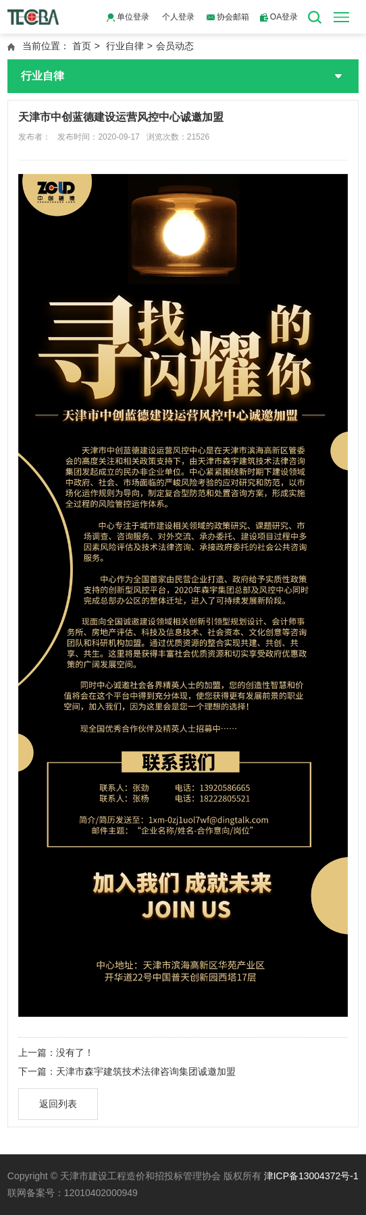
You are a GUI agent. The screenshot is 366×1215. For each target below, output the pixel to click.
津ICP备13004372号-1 (311, 1175)
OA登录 (279, 17)
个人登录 (178, 17)
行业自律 (125, 45)
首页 (81, 45)
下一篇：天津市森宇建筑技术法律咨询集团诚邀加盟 (127, 1071)
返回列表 (58, 1103)
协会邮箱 (228, 17)
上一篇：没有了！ (56, 1052)
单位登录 (128, 17)
